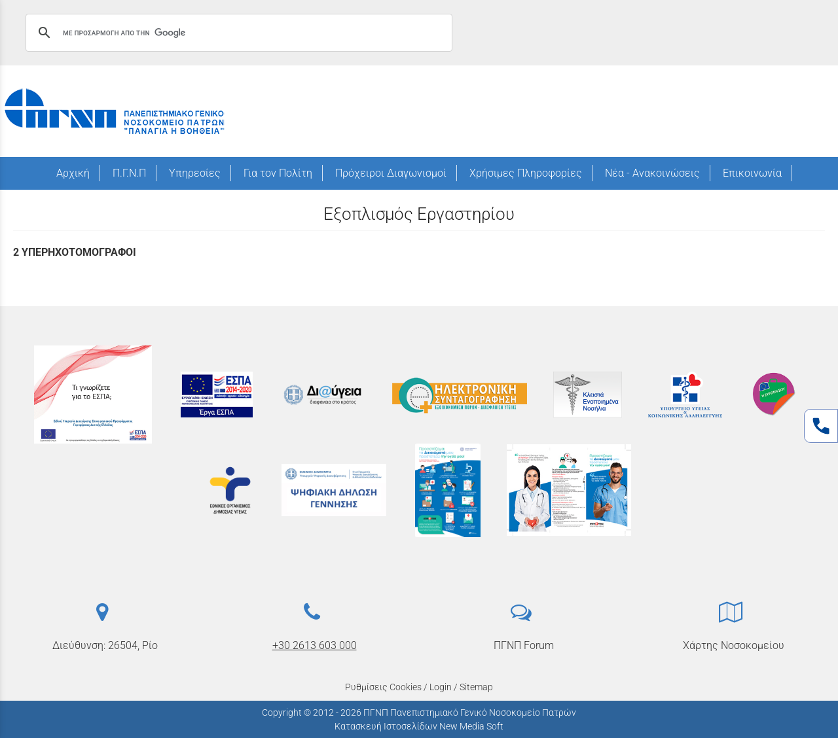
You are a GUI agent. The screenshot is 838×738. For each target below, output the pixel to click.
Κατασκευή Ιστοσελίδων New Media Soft (419, 726)
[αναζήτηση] (237, 33)
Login (440, 687)
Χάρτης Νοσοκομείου (733, 645)
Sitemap (476, 687)
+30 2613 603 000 (314, 645)
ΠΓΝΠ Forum (524, 645)
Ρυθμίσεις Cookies (383, 687)
